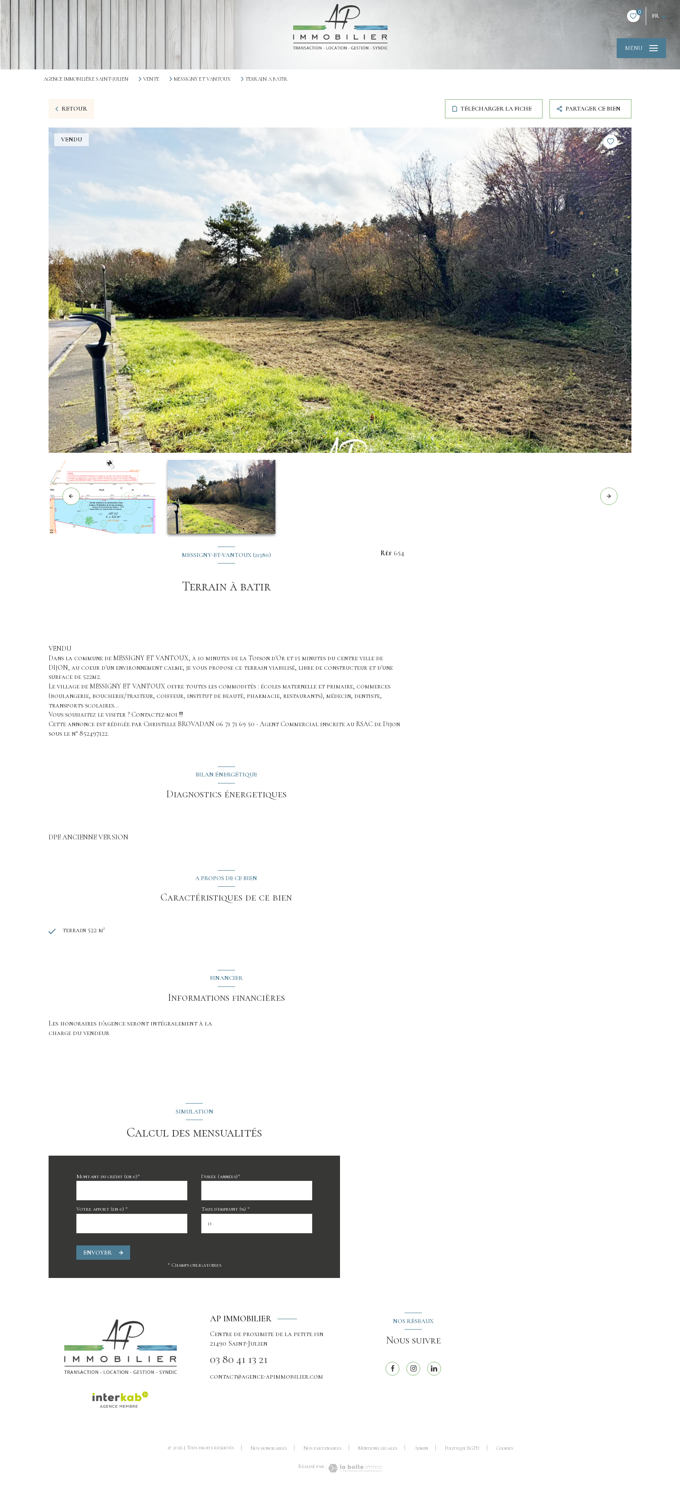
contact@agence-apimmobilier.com (266, 1379)
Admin (421, 1451)
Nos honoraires (269, 1451)
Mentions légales (377, 1451)
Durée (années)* (220, 1179)
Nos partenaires (322, 1451)
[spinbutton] (256, 1226)
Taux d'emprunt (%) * (225, 1212)
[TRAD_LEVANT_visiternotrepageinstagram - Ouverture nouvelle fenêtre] (413, 1371)
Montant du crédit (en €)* (108, 1179)
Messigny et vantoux (202, 79)
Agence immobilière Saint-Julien (85, 79)
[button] (609, 496)
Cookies (505, 1451)
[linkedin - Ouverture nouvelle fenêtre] (434, 1371)
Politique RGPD (462, 1451)
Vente (151, 79)
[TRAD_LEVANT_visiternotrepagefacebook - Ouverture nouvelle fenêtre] (392, 1371)
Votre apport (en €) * (102, 1212)
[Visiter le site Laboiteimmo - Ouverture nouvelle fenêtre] (354, 1471)
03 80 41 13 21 (239, 1362)
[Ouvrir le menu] (641, 48)
